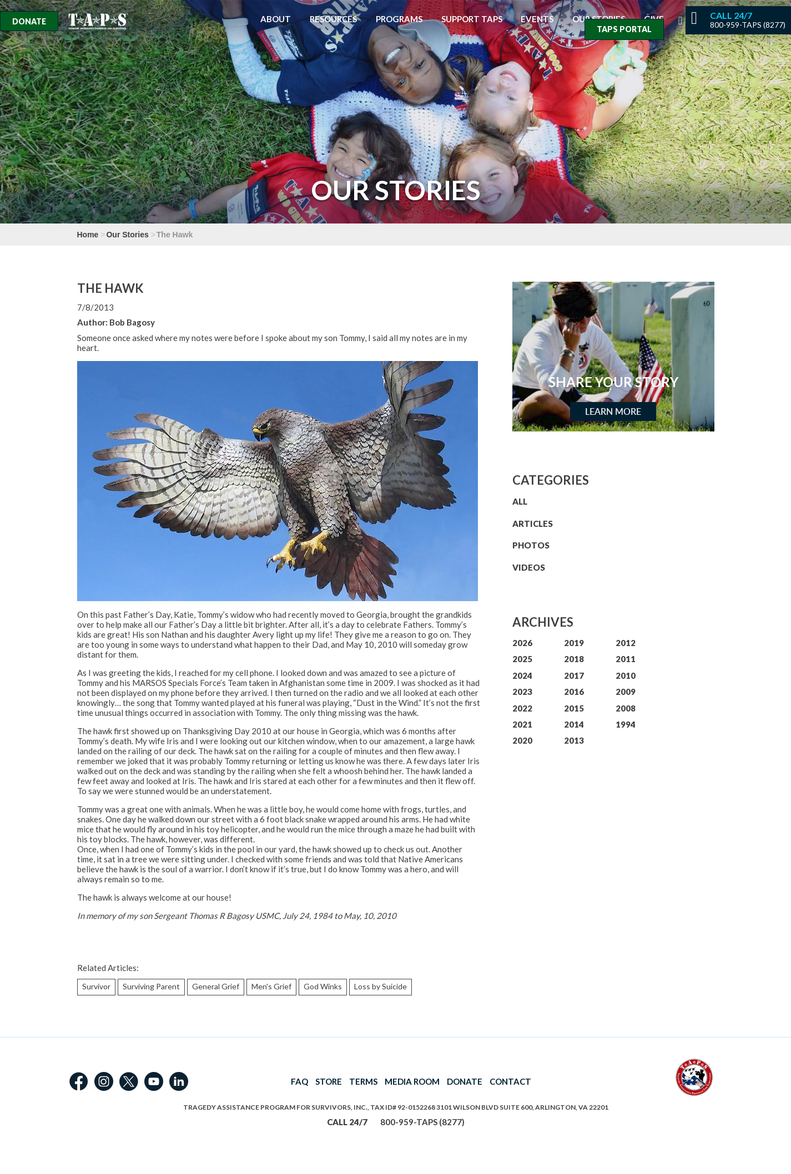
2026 (522, 643)
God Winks (323, 986)
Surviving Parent (151, 986)
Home (88, 234)
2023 (522, 692)
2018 (574, 659)
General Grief (215, 986)
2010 (626, 675)
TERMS (363, 1081)
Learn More (613, 411)
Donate (29, 21)
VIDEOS (528, 567)
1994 (626, 724)
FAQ (299, 1081)
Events (537, 19)
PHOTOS (531, 545)
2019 (574, 643)
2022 (522, 708)
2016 (574, 692)
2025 (522, 659)
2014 (574, 724)
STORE (328, 1081)
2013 (574, 740)
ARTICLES (532, 523)
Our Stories (127, 234)
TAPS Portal (624, 29)
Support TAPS (471, 19)
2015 (574, 708)
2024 (522, 675)
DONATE (464, 1081)
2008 (626, 708)
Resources (333, 19)
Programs (399, 19)
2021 (522, 724)
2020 (522, 740)
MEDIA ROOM (412, 1081)
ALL (519, 501)
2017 (574, 675)
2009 (626, 692)
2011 (626, 659)
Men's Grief (271, 986)
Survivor (96, 986)
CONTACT (510, 1081)
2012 (626, 643)
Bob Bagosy (132, 322)
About (275, 19)
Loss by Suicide (380, 986)
